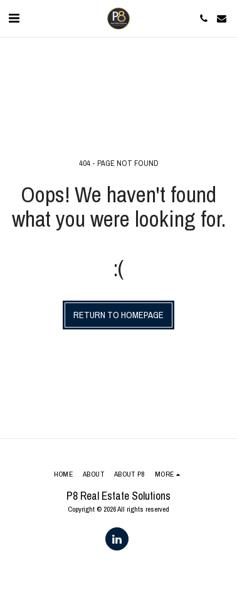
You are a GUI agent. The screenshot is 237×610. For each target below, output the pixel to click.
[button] (13, 18)
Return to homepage (118, 315)
